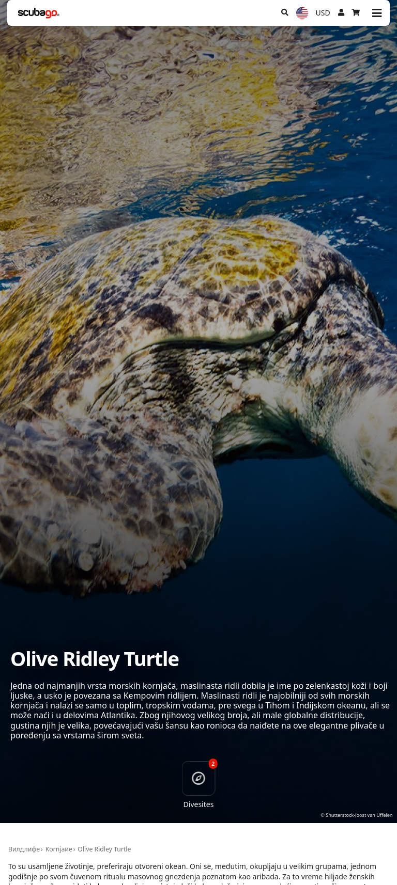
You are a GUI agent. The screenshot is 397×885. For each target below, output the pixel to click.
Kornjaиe (58, 849)
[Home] (38, 13)
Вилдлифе (24, 849)
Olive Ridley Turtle (104, 849)
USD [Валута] (323, 13)
